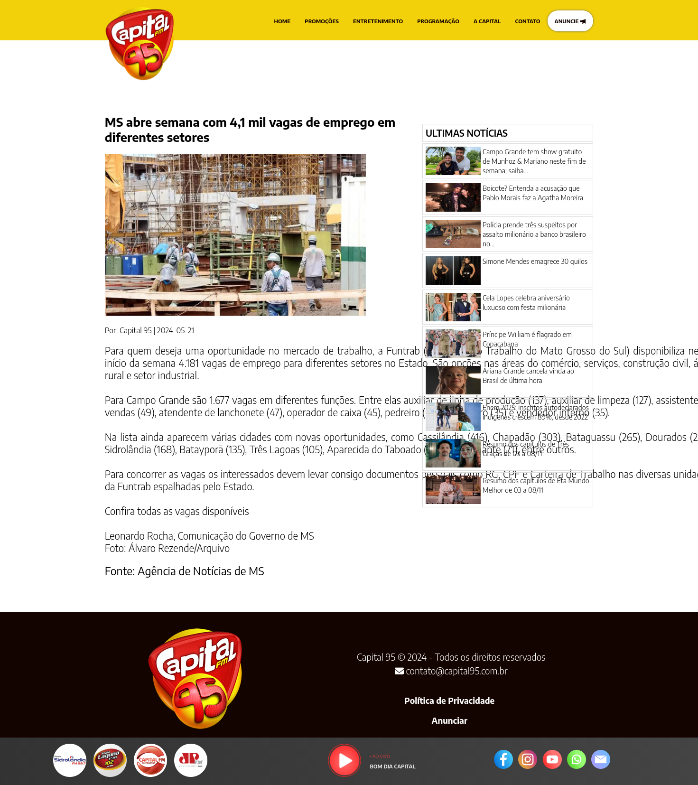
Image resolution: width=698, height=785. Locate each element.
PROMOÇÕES (322, 21)
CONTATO (527, 21)
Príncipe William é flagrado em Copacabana (527, 339)
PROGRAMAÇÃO (438, 21)
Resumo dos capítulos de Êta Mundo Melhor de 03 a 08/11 (536, 485)
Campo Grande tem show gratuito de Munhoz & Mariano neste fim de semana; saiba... (534, 161)
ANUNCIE (570, 21)
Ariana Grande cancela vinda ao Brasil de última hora (528, 375)
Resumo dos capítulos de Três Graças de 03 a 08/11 (526, 448)
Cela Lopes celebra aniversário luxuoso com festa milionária (526, 302)
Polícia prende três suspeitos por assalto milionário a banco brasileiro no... (534, 234)
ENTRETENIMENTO (378, 21)
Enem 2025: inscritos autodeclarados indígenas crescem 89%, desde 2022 (536, 412)
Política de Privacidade (449, 700)
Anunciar (449, 720)
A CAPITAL (487, 21)
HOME (282, 21)
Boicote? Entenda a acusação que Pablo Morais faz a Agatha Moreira (533, 193)
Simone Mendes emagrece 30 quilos (535, 261)
